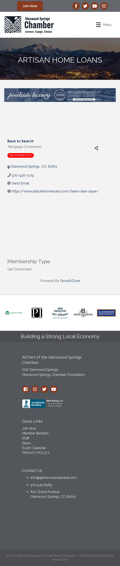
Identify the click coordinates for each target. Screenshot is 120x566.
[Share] (96, 148)
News (26, 443)
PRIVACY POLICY (36, 453)
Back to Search (20, 141)
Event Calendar (34, 448)
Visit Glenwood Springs (40, 370)
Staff (25, 438)
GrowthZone (70, 281)
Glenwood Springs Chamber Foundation (53, 375)
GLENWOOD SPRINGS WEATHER (60, 525)
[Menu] (104, 24)
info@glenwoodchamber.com (53, 478)
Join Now (29, 428)
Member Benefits (35, 433)
